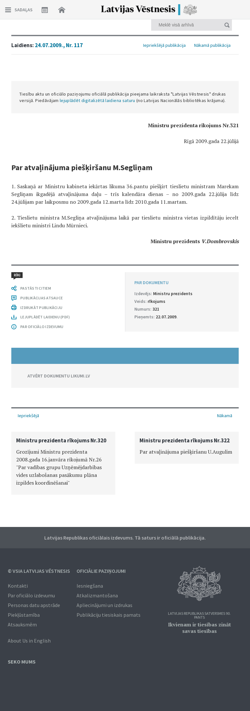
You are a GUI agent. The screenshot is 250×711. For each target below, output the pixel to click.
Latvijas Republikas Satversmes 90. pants (199, 616)
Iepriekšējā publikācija (164, 45)
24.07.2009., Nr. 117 (59, 45)
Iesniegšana (90, 585)
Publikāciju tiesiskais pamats (109, 615)
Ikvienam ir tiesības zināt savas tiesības (199, 627)
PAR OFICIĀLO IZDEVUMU (41, 326)
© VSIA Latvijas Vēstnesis (39, 571)
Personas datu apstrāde (34, 605)
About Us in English (29, 640)
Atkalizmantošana (97, 595)
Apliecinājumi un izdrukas (104, 605)
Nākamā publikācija (212, 45)
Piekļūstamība (24, 615)
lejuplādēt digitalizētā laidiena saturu (97, 100)
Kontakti (18, 585)
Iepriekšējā (28, 415)
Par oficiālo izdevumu (31, 595)
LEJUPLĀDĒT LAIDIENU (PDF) (45, 316)
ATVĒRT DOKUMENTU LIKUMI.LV (58, 376)
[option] (63, 463)
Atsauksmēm (22, 624)
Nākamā (224, 415)
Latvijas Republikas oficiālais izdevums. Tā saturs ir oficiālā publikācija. (125, 537)
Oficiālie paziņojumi (101, 571)
